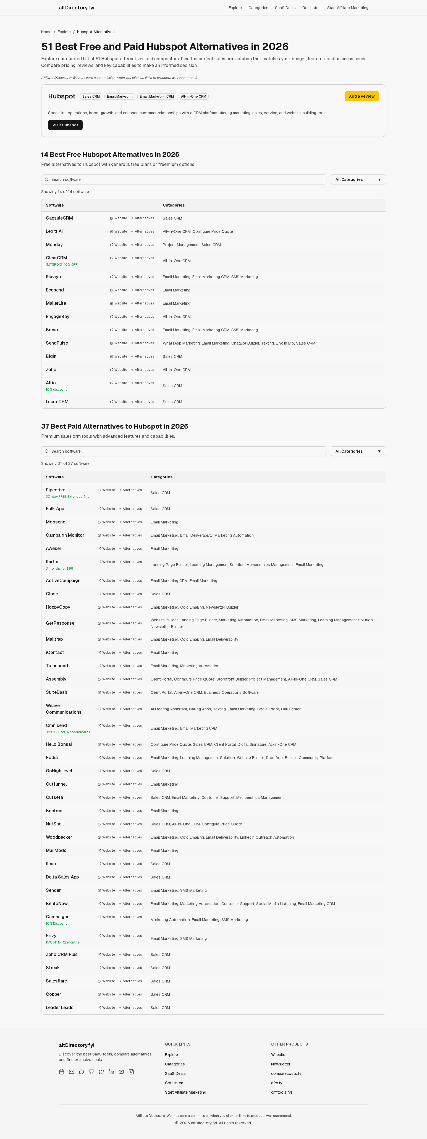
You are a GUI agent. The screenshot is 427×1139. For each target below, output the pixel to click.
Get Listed (311, 7)
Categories (258, 7)
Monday (54, 244)
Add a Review (362, 96)
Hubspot (61, 96)
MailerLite (56, 303)
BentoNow (57, 903)
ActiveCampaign (63, 580)
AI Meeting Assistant (169, 709)
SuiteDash (56, 692)
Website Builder (164, 619)
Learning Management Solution (217, 564)
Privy (51, 936)
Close (52, 594)
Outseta (54, 797)
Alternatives (142, 218)
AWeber (53, 548)
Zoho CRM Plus (62, 954)
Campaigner (58, 917)
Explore (235, 7)
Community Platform (316, 757)
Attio (51, 383)
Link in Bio (285, 343)
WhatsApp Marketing (181, 343)
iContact (55, 652)
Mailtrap (54, 639)
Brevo (52, 330)
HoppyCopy (58, 607)
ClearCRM (56, 258)
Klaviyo (53, 277)
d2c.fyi (277, 1082)
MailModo (56, 850)
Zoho (51, 369)
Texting (267, 343)
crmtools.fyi (281, 1092)
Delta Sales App (62, 877)
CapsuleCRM (59, 218)
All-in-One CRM (177, 231)
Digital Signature (252, 744)
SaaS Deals (285, 7)
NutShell (55, 824)
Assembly (56, 679)
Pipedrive (55, 490)
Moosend (56, 522)
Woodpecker (59, 837)
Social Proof (268, 709)
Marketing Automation (234, 535)
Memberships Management (270, 564)
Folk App (55, 509)
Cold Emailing (192, 607)
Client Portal (161, 679)
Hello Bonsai (59, 744)
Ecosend (55, 290)
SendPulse (57, 343)
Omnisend (56, 725)
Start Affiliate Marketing (347, 7)
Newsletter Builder (222, 607)
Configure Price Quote (213, 231)
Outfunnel (56, 784)
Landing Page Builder (169, 564)
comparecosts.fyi (286, 1073)
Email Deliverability (196, 535)
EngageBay (57, 316)
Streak (53, 968)
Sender (53, 890)
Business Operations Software (231, 692)
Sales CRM (172, 218)
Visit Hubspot (65, 124)
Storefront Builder (231, 679)
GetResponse (60, 623)
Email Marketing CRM (210, 276)
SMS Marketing (244, 276)
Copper (53, 994)
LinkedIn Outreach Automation (267, 837)
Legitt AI (54, 231)
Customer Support (217, 797)
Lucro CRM (57, 402)
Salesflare (56, 981)
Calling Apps (200, 709)
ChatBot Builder (245, 343)
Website (118, 218)
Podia (52, 757)
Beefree (54, 811)
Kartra (52, 562)
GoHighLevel (59, 771)
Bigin (51, 356)
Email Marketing (176, 276)
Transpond (57, 666)
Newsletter (280, 1064)
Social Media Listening (276, 903)
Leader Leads (60, 1007)
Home (46, 31)
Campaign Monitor (65, 535)
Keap (51, 864)
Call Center (291, 709)
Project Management (181, 244)
